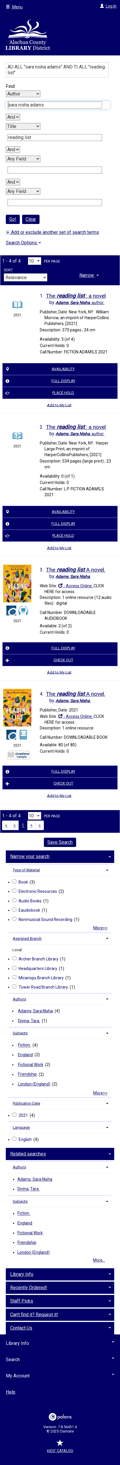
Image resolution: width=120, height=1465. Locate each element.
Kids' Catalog (60, 1448)
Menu (14, 7)
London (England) (34, 1084)
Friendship (27, 1074)
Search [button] (60, 1359)
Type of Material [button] (26, 870)
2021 (24, 1115)
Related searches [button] (28, 1154)
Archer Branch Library (39, 959)
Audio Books (30, 901)
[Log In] (101, 6)
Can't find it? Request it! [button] (34, 1314)
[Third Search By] (23, 159)
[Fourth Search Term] (55, 202)
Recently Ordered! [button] (28, 1287)
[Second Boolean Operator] (13, 149)
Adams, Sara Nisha (35, 1011)
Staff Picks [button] (21, 1301)
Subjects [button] (20, 1033)
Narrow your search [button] (29, 856)
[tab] (89, 274)
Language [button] (21, 1127)
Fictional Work (30, 1064)
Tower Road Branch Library (44, 987)
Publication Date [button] (26, 1103)
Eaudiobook (30, 910)
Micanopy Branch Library (42, 978)
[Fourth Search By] (23, 191)
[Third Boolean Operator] (13, 182)
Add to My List (59, 405)
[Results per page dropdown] (34, 261)
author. (79, 302)
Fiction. (24, 1045)
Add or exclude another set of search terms (52, 232)
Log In (111, 6)
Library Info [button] (21, 1274)
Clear (31, 219)
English (26, 1139)
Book (24, 882)
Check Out (38, 660)
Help (10, 1392)
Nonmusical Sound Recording (46, 919)
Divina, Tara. (29, 1020)
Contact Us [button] (21, 1328)
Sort (8, 270)
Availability (39, 369)
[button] (89, 274)
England (25, 1054)
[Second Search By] (23, 126)
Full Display (39, 381)
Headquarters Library (38, 968)
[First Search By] (23, 94)
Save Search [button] (60, 842)
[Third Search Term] (55, 170)
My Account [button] (60, 1376)
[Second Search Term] (55, 137)
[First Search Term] (55, 105)
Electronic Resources (38, 891)
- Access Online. (76, 586)
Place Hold (39, 393)
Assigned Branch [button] (27, 938)
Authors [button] (19, 999)
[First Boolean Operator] (13, 117)
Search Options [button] (23, 242)
